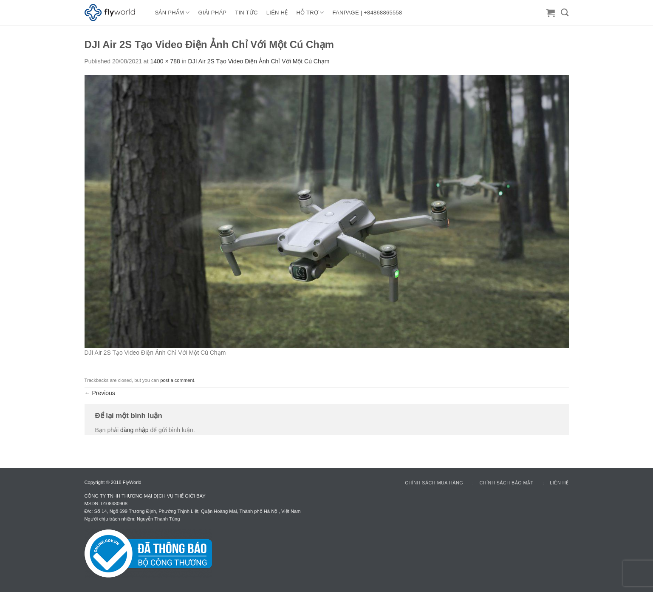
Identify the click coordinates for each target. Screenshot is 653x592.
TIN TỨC (246, 12)
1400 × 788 (165, 61)
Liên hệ (559, 482)
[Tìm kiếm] (564, 13)
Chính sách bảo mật (507, 482)
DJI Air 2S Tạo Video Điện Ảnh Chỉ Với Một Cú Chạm (259, 61)
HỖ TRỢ (310, 13)
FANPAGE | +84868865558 (367, 12)
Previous (100, 393)
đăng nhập (134, 430)
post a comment (177, 380)
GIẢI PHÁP (212, 12)
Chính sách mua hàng (434, 482)
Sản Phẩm (172, 13)
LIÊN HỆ (277, 12)
